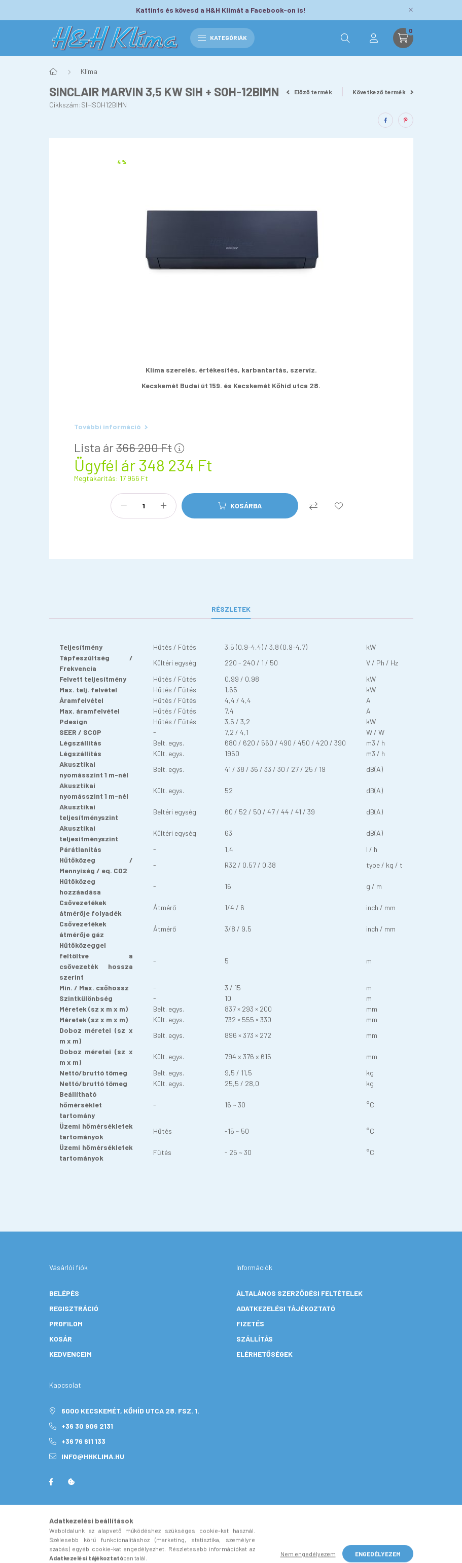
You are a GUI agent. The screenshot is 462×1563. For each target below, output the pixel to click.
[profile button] (374, 38)
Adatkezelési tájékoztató (285, 1308)
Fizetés (250, 1323)
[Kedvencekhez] (339, 506)
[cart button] (403, 38)
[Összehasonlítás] (313, 506)
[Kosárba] (240, 505)
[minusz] (123, 505)
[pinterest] (405, 120)
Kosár (60, 1338)
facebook (51, 1482)
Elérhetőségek (264, 1354)
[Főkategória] (53, 71)
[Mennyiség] (143, 506)
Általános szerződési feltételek (299, 1293)
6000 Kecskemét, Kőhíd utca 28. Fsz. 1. (130, 1410)
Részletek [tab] (231, 609)
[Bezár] (410, 10)
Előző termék (309, 91)
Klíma (89, 71)
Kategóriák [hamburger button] (222, 37)
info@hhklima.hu (92, 1456)
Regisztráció (73, 1308)
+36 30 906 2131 (87, 1426)
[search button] (345, 38)
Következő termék (382, 91)
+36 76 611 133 (83, 1441)
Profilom (66, 1323)
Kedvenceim (70, 1354)
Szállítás (254, 1338)
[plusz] (163, 505)
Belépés (64, 1293)
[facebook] (385, 120)
